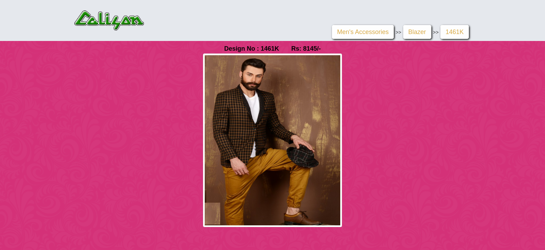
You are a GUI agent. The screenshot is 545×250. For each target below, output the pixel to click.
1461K (455, 31)
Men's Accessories (363, 31)
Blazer (417, 31)
